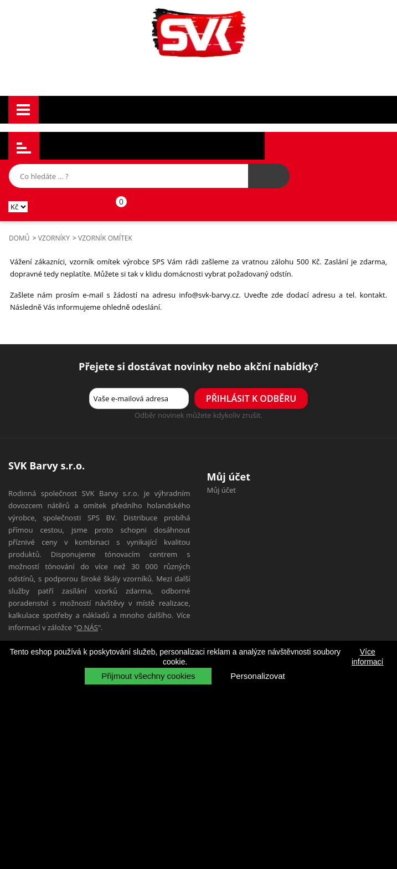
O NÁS (87, 627)
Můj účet (221, 490)
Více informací (368, 656)
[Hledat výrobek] (269, 175)
